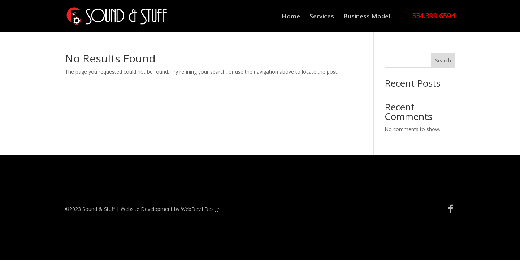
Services (321, 17)
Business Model (366, 17)
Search (443, 60)
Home (291, 17)
